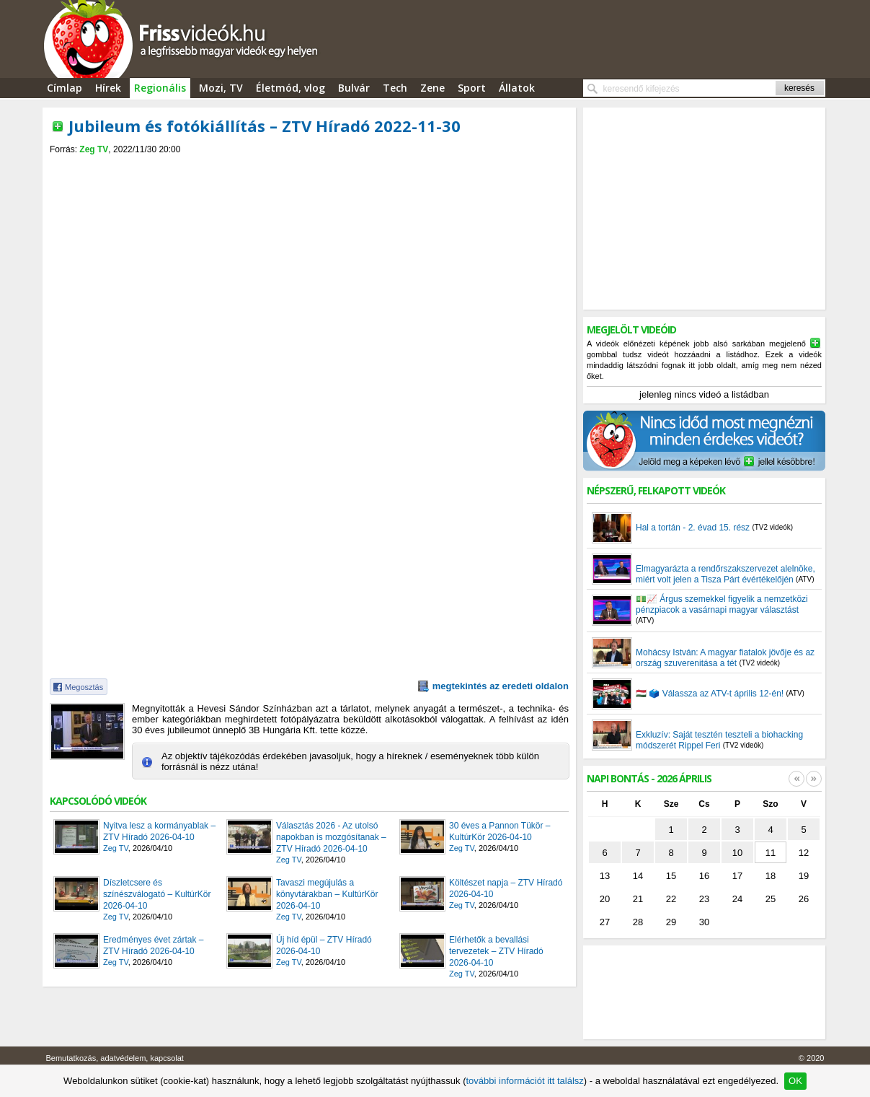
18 (770, 875)
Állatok (517, 88)
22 (671, 898)
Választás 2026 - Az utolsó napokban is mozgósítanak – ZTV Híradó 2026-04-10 (331, 837)
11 (770, 852)
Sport (472, 88)
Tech (395, 88)
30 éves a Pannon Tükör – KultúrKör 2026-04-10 (500, 831)
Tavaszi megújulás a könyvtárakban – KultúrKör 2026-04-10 (327, 894)
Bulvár (354, 88)
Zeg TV (93, 149)
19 (804, 875)
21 (638, 898)
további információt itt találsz (524, 1080)
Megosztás (84, 687)
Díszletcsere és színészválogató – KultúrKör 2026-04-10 (156, 894)
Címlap (64, 88)
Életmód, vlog (290, 88)
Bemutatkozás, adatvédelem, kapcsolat (115, 1058)
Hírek (108, 88)
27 (605, 922)
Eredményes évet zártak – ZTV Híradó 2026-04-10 (153, 945)
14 (638, 875)
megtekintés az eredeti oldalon (500, 686)
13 (605, 875)
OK (795, 1080)
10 (737, 852)
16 (704, 875)
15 (671, 875)
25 (770, 898)
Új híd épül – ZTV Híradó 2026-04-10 (324, 945)
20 (605, 898)
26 (804, 898)
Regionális (160, 88)
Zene (432, 88)
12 (804, 852)
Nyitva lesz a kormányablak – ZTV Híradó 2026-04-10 (159, 831)
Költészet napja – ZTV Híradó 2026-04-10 (505, 888)
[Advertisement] (309, 167)
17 (737, 875)
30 (704, 922)
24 (737, 898)
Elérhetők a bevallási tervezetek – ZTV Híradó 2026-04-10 (496, 951)
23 (704, 898)
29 (671, 922)
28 (638, 922)
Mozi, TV (221, 88)
